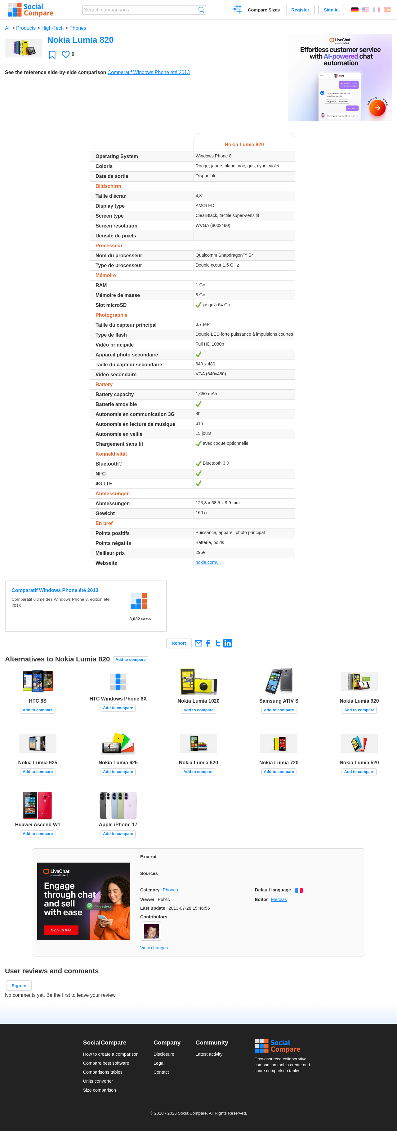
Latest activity (208, 1054)
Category (149, 889)
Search (201, 10)
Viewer (147, 899)
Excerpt (148, 856)
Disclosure (164, 1054)
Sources (149, 873)
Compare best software (106, 1063)
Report (179, 643)
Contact (161, 1072)
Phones (77, 28)
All (8, 28)
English (365, 9)
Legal (159, 1063)
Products (26, 28)
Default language (273, 889)
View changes (154, 947)
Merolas (279, 899)
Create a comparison (238, 10)
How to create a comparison (111, 1054)
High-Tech (52, 28)
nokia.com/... (208, 562)
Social (284, 1046)
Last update (152, 908)
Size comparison (99, 1090)
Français (376, 9)
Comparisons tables (103, 1072)
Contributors (153, 916)
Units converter (98, 1081)
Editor (261, 899)
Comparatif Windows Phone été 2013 (149, 72)
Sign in (331, 9)
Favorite (52, 55)
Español (387, 9)
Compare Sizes (264, 9)
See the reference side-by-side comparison (55, 72)
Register (301, 9)
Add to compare (130, 659)
